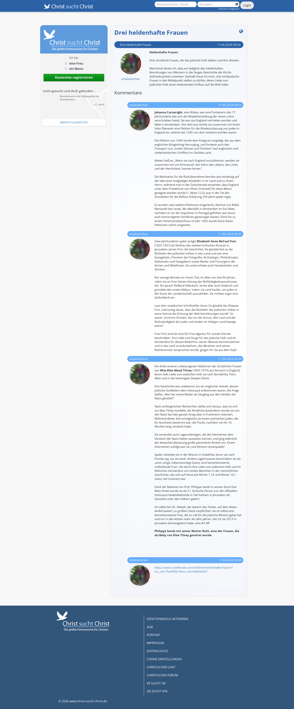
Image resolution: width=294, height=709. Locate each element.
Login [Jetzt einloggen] (247, 5)
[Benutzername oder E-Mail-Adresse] (176, 4)
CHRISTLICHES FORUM (162, 675)
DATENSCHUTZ (157, 651)
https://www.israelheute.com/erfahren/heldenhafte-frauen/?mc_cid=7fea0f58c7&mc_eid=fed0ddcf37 (193, 569)
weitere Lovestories (74, 122)
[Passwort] (218, 4)
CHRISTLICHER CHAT (161, 667)
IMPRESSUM (155, 643)
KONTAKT (153, 635)
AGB (150, 627)
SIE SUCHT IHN (157, 691)
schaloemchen (130, 79)
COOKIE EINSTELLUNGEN (164, 659)
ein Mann (76, 69)
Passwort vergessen (228, 8)
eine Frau (76, 63)
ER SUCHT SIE (156, 683)
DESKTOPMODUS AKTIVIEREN (167, 619)
